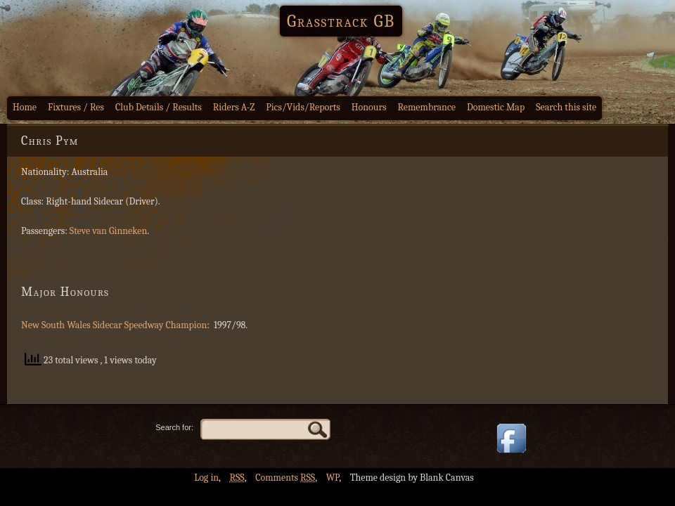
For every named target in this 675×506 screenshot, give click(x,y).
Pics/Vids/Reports (303, 107)
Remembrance (426, 107)
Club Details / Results (158, 107)
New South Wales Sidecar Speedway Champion (114, 325)
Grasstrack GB (341, 21)
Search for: (174, 427)
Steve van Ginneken (108, 231)
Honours (369, 107)
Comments (285, 478)
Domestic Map (496, 107)
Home (25, 107)
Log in (206, 478)
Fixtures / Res (76, 107)
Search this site (566, 107)
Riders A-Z (234, 107)
